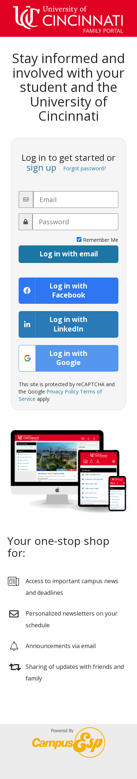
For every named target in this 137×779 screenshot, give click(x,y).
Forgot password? (84, 168)
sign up (41, 168)
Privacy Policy (62, 391)
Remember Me (97, 239)
